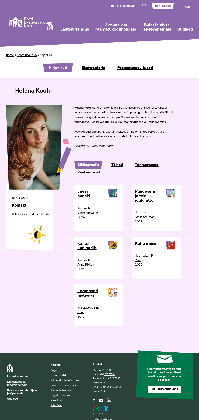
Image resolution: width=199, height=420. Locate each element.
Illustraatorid (93, 67)
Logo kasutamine (61, 395)
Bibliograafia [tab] (88, 164)
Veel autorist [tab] (88, 172)
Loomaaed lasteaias (87, 293)
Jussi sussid (83, 194)
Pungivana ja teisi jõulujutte (145, 196)
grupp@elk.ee (101, 391)
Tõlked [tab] (117, 164)
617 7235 (115, 378)
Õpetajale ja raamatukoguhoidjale (115, 27)
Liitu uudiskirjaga (164, 389)
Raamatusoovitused (135, 67)
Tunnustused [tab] (147, 164)
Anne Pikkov (85, 264)
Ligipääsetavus (125, 6)
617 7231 (109, 374)
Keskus (56, 365)
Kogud (54, 370)
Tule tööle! (56, 405)
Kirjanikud (58, 67)
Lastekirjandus (74, 29)
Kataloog (165, 6)
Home (10, 55)
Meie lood (56, 400)
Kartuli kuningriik (87, 246)
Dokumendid (58, 375)
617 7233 (115, 387)
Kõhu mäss (145, 243)
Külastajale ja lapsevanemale (156, 27)
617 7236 (106, 370)
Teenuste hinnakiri (62, 390)
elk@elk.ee (99, 382)
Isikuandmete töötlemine (65, 380)
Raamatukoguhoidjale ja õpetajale (22, 392)
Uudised (185, 29)
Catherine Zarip (87, 213)
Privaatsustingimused (64, 385)
